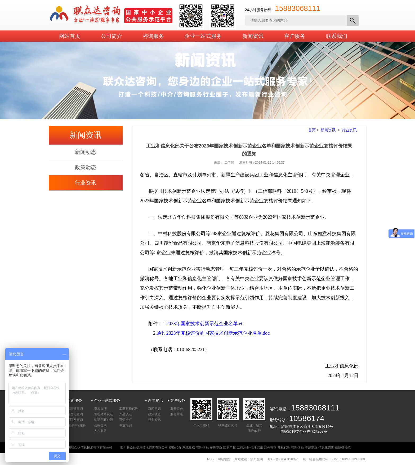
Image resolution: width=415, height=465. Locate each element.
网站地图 (224, 459)
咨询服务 (153, 36)
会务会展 (100, 425)
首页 (312, 130)
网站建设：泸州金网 (248, 459)
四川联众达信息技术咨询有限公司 (144, 447)
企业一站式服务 (203, 36)
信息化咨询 (326, 447)
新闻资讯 (253, 36)
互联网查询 (75, 420)
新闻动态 (85, 152)
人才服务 (100, 431)
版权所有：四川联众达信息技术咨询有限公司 (80, 447)
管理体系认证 (103, 414)
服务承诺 (176, 414)
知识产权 (229, 447)
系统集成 (188, 447)
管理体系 (202, 447)
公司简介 (111, 36)
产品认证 (125, 414)
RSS (210, 459)
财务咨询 (270, 447)
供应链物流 (343, 447)
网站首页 (69, 36)
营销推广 (125, 420)
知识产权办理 (103, 420)
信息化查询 (75, 414)
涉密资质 (311, 447)
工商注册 (243, 447)
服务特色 (176, 408)
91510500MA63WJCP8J (349, 459)
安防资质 (215, 447)
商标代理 (284, 447)
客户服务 (294, 36)
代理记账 (256, 447)
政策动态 (85, 167)
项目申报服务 (76, 425)
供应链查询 (75, 408)
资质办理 (100, 408)
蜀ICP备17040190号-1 (283, 459)
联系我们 (336, 36)
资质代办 (175, 447)
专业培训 (125, 425)
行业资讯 (85, 183)
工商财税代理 (128, 408)
